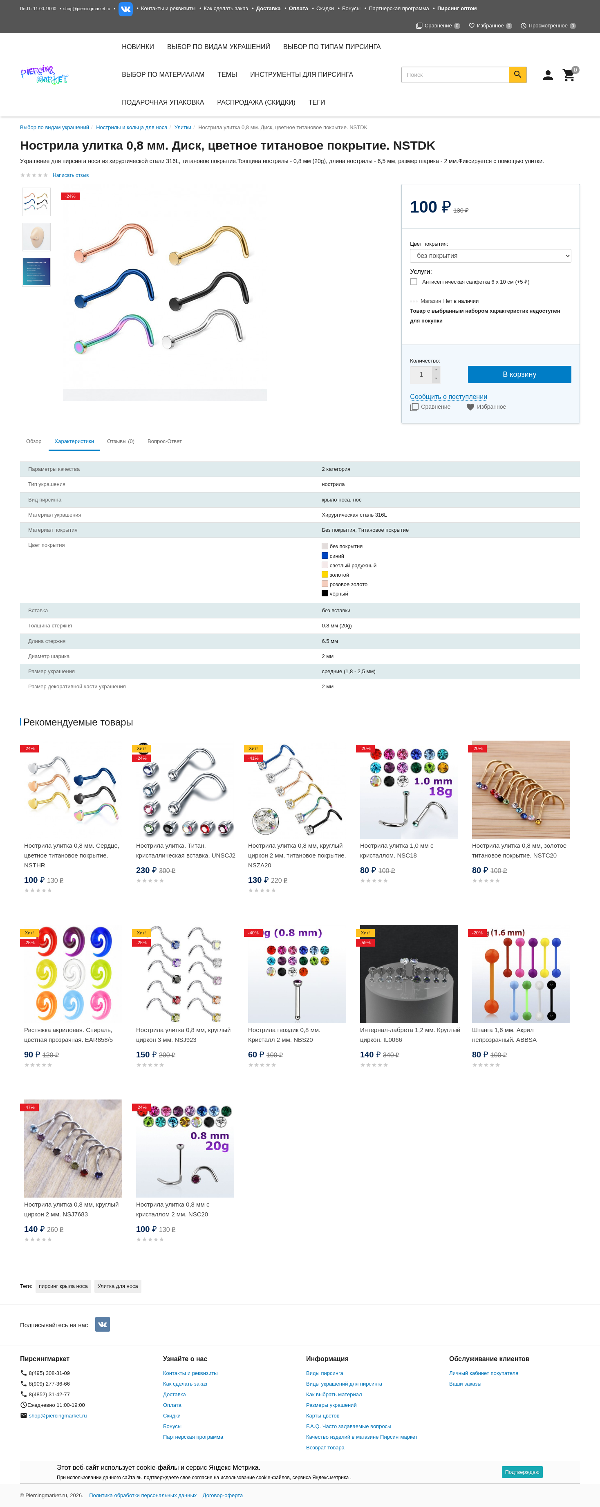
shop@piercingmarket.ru (86, 8)
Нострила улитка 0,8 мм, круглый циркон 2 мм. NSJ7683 (71, 1209)
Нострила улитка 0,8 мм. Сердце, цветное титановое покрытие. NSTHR (71, 855)
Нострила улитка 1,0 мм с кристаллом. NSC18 (396, 850)
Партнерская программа (399, 8)
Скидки (325, 8)
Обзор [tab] (34, 441)
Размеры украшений (331, 1405)
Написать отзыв (71, 175)
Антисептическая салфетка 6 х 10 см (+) (475, 282)
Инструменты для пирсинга (301, 74)
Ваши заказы (465, 1384)
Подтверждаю (522, 1472)
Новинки (138, 46)
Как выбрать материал (334, 1394)
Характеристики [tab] (74, 441)
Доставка (174, 1394)
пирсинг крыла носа (63, 1286)
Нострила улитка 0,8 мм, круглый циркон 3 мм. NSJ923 (183, 1034)
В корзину (519, 374)
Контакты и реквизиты (168, 8)
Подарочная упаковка (163, 102)
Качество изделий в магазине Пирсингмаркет (362, 1437)
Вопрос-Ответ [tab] (165, 441)
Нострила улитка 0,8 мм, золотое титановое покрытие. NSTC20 (519, 850)
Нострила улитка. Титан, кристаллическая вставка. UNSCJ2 (185, 850)
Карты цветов (323, 1416)
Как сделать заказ (226, 8)
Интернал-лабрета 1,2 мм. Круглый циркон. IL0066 (410, 1034)
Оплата (172, 1405)
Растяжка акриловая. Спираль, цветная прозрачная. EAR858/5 (68, 1034)
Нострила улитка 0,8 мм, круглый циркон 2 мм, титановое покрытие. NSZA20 (297, 855)
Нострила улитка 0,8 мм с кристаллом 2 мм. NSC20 (172, 1209)
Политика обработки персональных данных (143, 1495)
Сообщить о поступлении (448, 396)
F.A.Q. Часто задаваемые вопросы (348, 1426)
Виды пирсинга (324, 1373)
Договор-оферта (223, 1495)
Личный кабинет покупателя (483, 1373)
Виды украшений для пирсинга (344, 1384)
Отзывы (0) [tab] (120, 441)
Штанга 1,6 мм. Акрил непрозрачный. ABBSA (504, 1034)
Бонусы (351, 8)
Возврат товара (325, 1447)
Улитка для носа (118, 1286)
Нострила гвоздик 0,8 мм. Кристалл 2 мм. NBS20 (284, 1034)
